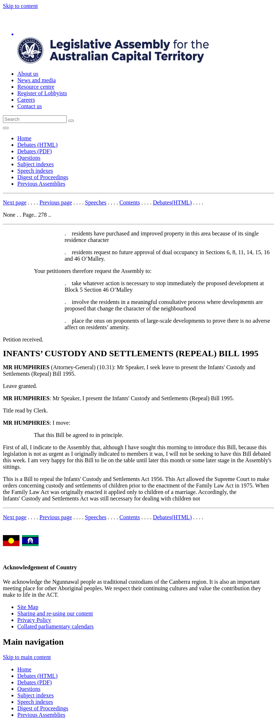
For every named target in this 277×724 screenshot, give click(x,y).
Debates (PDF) (34, 151)
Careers (26, 100)
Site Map (27, 607)
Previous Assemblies (41, 184)
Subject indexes (35, 164)
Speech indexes (35, 171)
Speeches (96, 202)
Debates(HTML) (172, 202)
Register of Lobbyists (42, 93)
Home (24, 138)
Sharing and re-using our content (55, 613)
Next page (14, 202)
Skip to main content (27, 657)
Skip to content (20, 6)
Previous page (55, 202)
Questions (28, 158)
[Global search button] (71, 121)
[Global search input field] (35, 119)
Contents (129, 202)
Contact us (29, 106)
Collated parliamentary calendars (55, 626)
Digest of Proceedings (42, 177)
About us (27, 74)
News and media (36, 80)
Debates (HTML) (37, 145)
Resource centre (35, 87)
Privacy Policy (34, 620)
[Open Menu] (6, 128)
